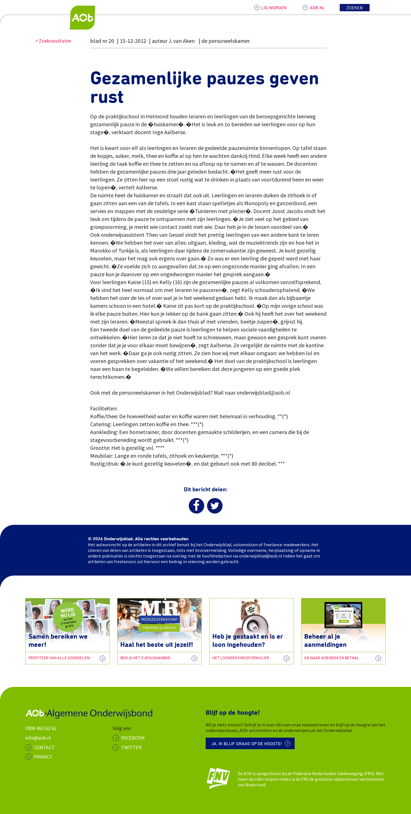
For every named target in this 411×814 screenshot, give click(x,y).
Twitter (131, 747)
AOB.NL (317, 8)
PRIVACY (43, 756)
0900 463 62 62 (41, 728)
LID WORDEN (273, 8)
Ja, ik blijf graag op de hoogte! (246, 744)
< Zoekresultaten (53, 40)
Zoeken (354, 7)
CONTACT (44, 747)
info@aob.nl (38, 738)
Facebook (133, 738)
